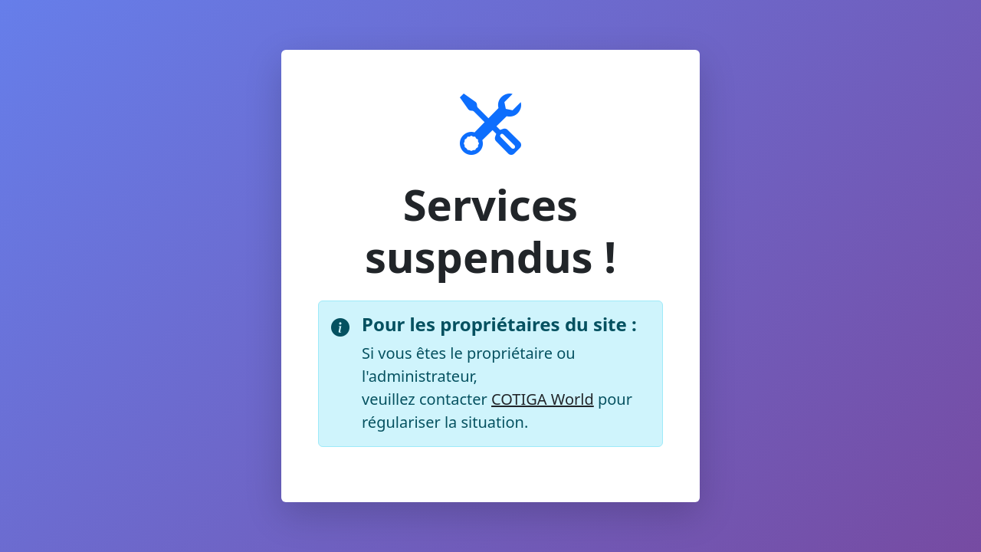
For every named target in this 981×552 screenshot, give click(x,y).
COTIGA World (542, 399)
